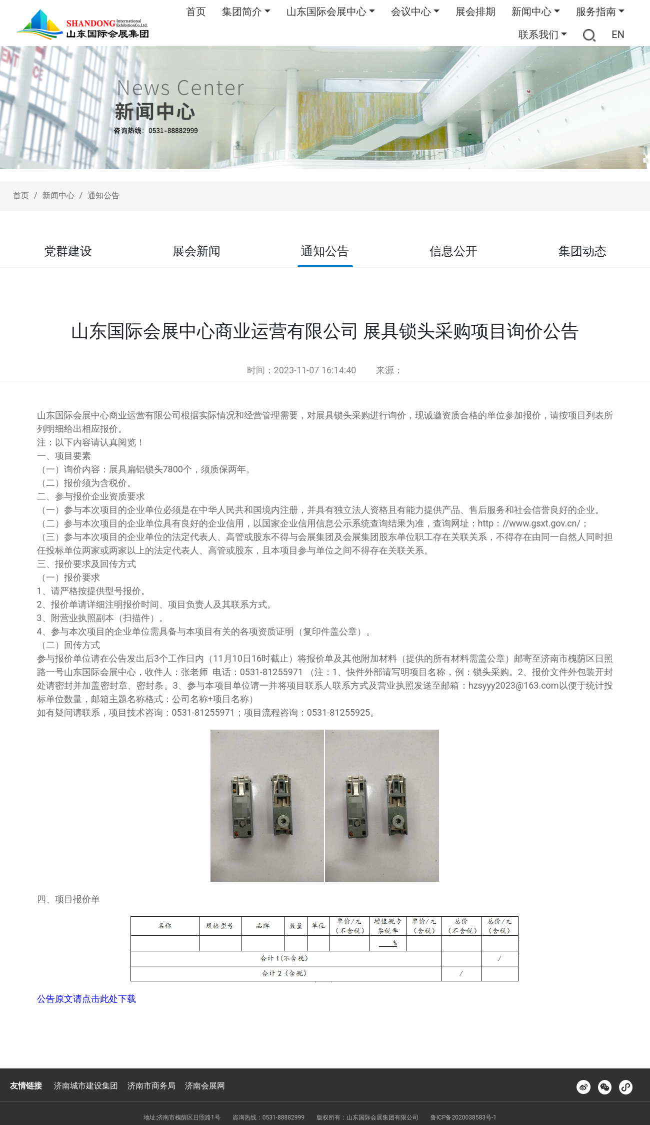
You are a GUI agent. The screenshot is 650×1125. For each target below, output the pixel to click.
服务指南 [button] (596, 12)
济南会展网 (205, 1085)
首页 (196, 12)
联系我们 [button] (538, 35)
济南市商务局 (152, 1085)
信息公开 (454, 251)
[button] (589, 34)
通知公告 (104, 195)
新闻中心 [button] (532, 12)
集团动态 (582, 251)
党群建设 (68, 251)
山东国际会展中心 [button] (326, 12)
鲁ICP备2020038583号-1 (463, 1117)
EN (618, 35)
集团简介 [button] (242, 12)
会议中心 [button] (411, 12)
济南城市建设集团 (86, 1085)
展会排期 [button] (476, 12)
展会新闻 (196, 251)
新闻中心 (58, 195)
